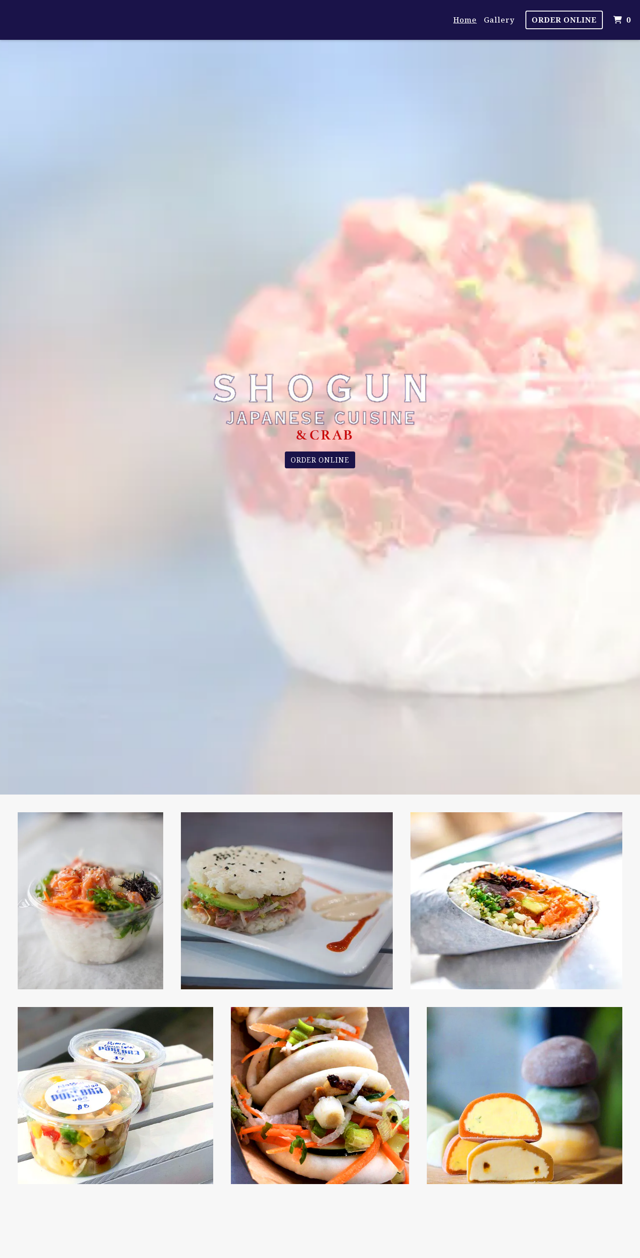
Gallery (499, 20)
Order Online (564, 20)
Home (465, 20)
